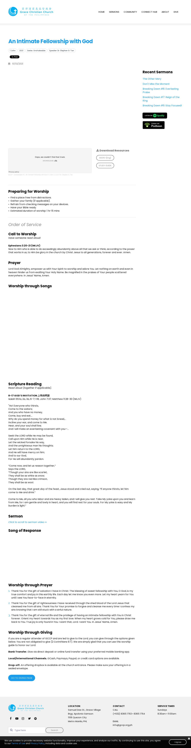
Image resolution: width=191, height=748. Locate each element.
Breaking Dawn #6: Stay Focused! (162, 105)
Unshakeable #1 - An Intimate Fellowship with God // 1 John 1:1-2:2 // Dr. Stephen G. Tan (43, 175)
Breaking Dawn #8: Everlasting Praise (160, 90)
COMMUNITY (130, 11)
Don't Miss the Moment (156, 84)
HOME (101, 11)
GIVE (176, 11)
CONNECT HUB (149, 11)
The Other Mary (152, 79)
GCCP (10, 175)
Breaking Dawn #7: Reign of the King (161, 98)
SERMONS (114, 11)
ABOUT (165, 11)
